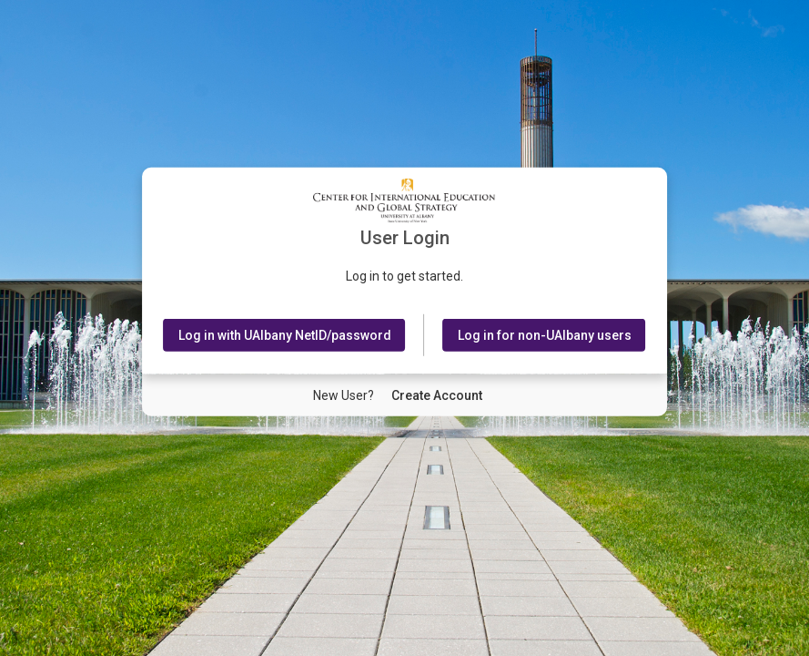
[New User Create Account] (437, 395)
